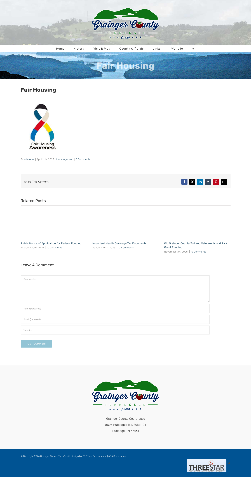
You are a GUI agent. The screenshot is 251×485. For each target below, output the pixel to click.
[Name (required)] (115, 308)
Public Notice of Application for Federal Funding (51, 243)
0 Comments (83, 159)
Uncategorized (64, 159)
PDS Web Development (95, 456)
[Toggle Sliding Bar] (193, 48)
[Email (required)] (115, 319)
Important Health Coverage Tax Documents (119, 243)
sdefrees (29, 159)
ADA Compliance (117, 456)
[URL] (115, 330)
